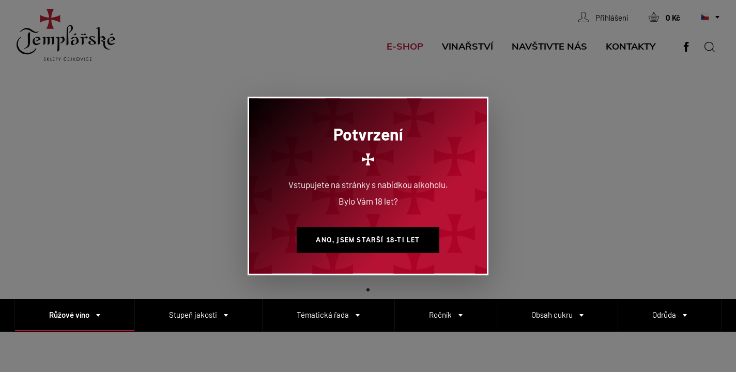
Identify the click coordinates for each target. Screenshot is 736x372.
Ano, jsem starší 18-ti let (368, 240)
